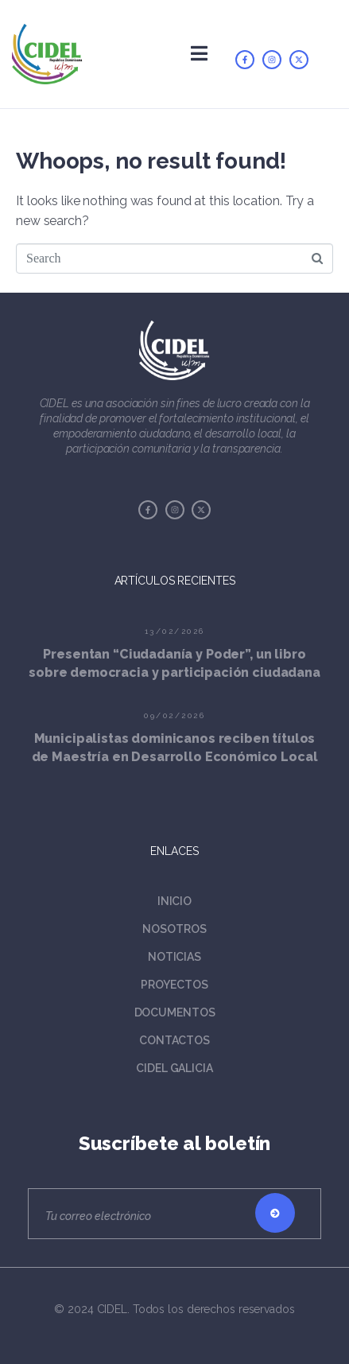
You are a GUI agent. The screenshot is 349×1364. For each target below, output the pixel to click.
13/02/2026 (175, 631)
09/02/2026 (174, 715)
